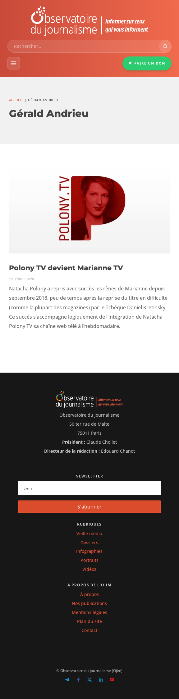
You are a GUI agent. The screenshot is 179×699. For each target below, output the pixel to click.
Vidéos (89, 569)
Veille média (89, 533)
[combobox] (83, 46)
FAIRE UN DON (147, 63)
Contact (89, 630)
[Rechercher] (165, 46)
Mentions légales (89, 612)
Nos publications (89, 603)
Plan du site (89, 621)
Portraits (89, 560)
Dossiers (89, 542)
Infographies (89, 551)
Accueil (16, 100)
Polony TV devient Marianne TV (66, 268)
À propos (89, 594)
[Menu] (13, 63)
